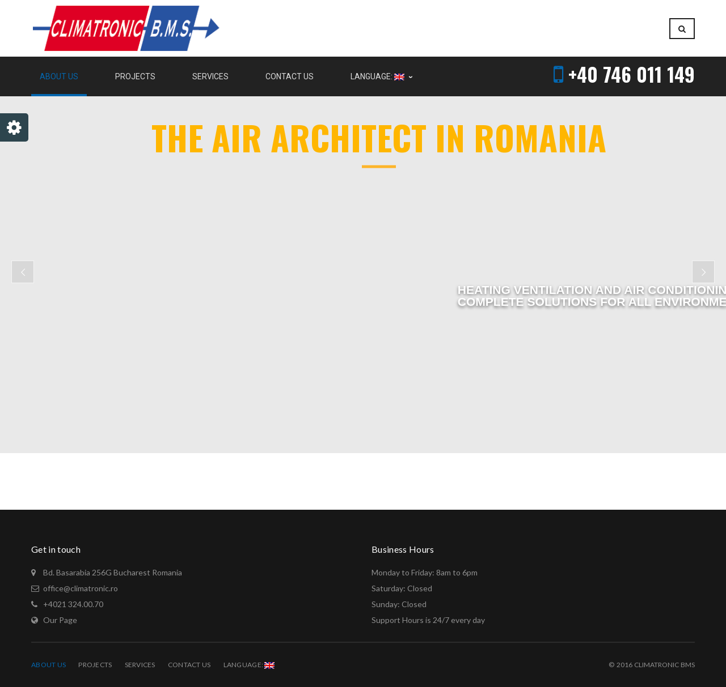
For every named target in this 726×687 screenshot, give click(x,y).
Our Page (60, 620)
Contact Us (189, 664)
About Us (48, 664)
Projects (95, 664)
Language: (249, 664)
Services (140, 664)
